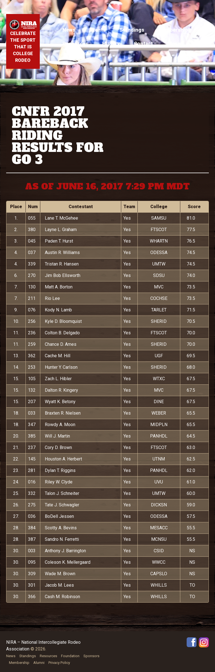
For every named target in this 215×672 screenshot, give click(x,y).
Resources (75, 43)
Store (173, 43)
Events (97, 30)
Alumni (39, 663)
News (68, 30)
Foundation (70, 656)
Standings (132, 30)
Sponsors (91, 656)
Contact (143, 43)
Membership (173, 30)
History (111, 43)
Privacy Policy (59, 663)
